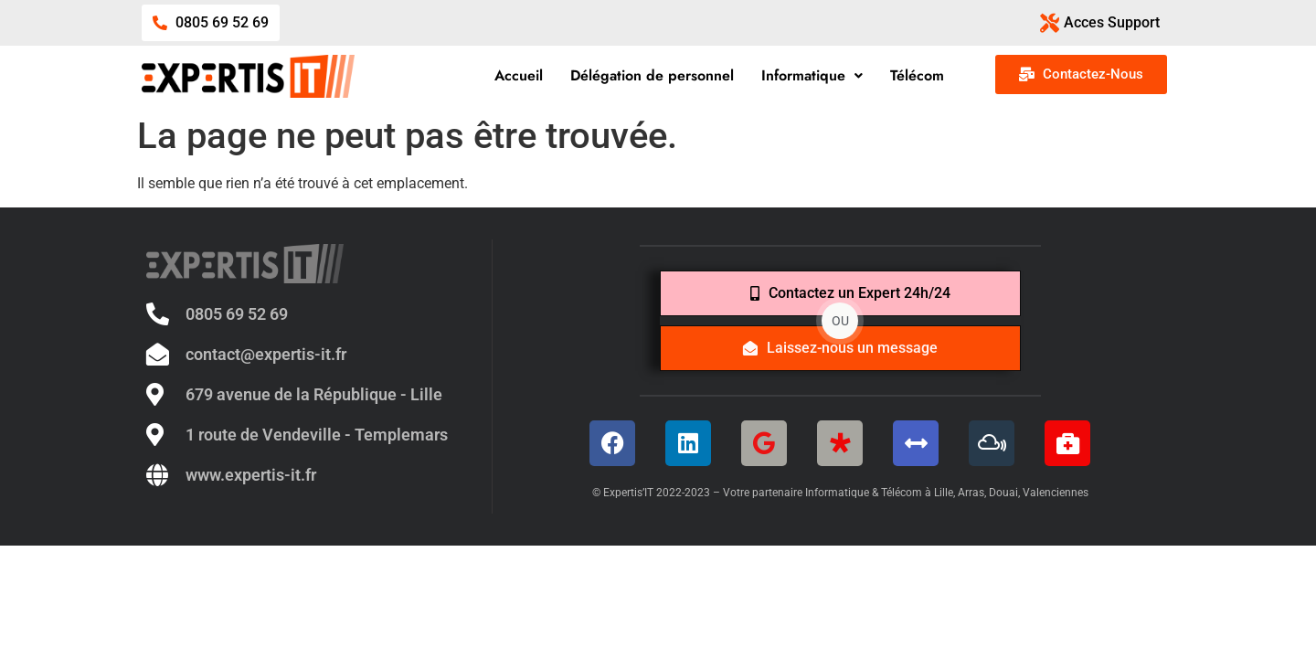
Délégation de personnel (652, 75)
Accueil (518, 75)
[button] (812, 76)
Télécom (917, 75)
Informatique (812, 75)
